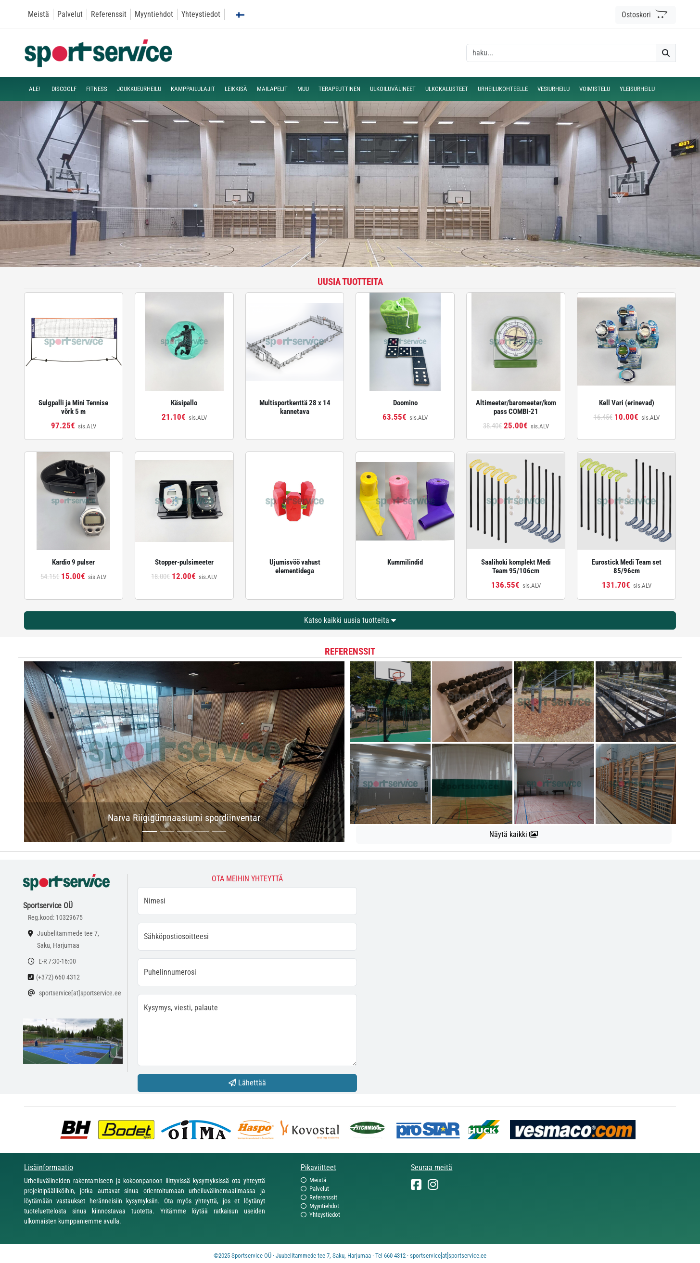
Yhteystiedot (200, 14)
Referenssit (109, 14)
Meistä (38, 14)
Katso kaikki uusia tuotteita (350, 620)
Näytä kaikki (513, 834)
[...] (149, 831)
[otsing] (561, 53)
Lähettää (247, 1082)
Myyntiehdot (154, 14)
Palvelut (70, 14)
